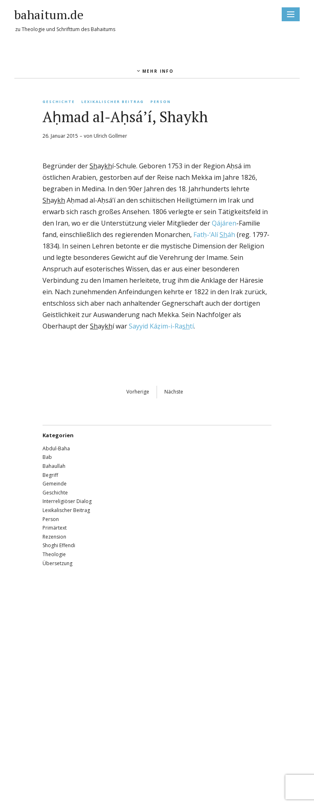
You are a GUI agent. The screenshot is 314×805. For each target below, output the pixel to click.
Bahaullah (54, 466)
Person (160, 101)
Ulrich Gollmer (110, 135)
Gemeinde (55, 483)
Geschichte (59, 101)
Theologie (54, 554)
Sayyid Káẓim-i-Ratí (161, 326)
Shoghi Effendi (59, 545)
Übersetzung (57, 563)
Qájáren (224, 223)
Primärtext (55, 527)
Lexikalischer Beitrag (112, 101)
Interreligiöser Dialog (67, 501)
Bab (47, 457)
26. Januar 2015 (60, 135)
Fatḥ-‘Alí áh (214, 234)
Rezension (54, 536)
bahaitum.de (48, 15)
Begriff (50, 475)
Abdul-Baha (56, 448)
